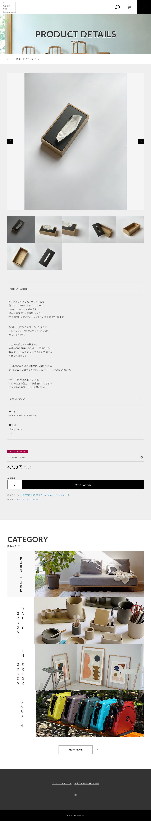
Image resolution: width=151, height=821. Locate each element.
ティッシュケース (32, 499)
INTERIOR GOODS (31, 495)
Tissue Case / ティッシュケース (55, 495)
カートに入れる (83, 484)
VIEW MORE (75, 749)
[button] (10, 141)
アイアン (20, 499)
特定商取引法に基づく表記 (86, 783)
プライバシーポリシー (62, 783)
